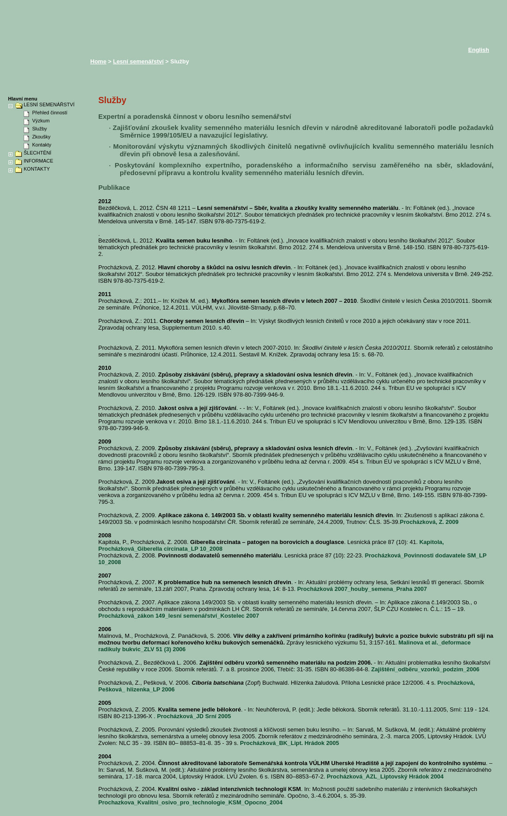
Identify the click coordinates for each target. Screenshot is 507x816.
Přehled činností (49, 112)
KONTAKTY (37, 169)
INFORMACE (38, 161)
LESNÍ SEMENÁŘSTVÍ (49, 104)
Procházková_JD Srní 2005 (194, 716)
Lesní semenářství (138, 61)
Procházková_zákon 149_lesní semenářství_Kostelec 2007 (178, 615)
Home (98, 61)
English (478, 49)
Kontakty (41, 144)
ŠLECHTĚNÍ (37, 153)
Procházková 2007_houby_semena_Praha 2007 (362, 589)
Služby (39, 128)
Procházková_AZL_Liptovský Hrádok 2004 (385, 776)
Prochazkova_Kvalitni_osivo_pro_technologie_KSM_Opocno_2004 (190, 802)
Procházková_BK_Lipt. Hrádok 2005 (289, 743)
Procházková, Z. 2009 (429, 522)
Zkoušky (41, 136)
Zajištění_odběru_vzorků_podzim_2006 (425, 669)
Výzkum (41, 120)
